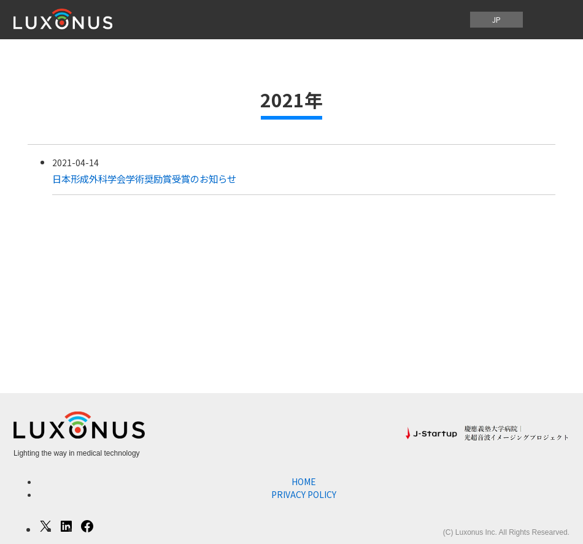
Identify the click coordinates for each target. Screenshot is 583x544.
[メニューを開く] (549, 19)
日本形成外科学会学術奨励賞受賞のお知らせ (144, 178)
